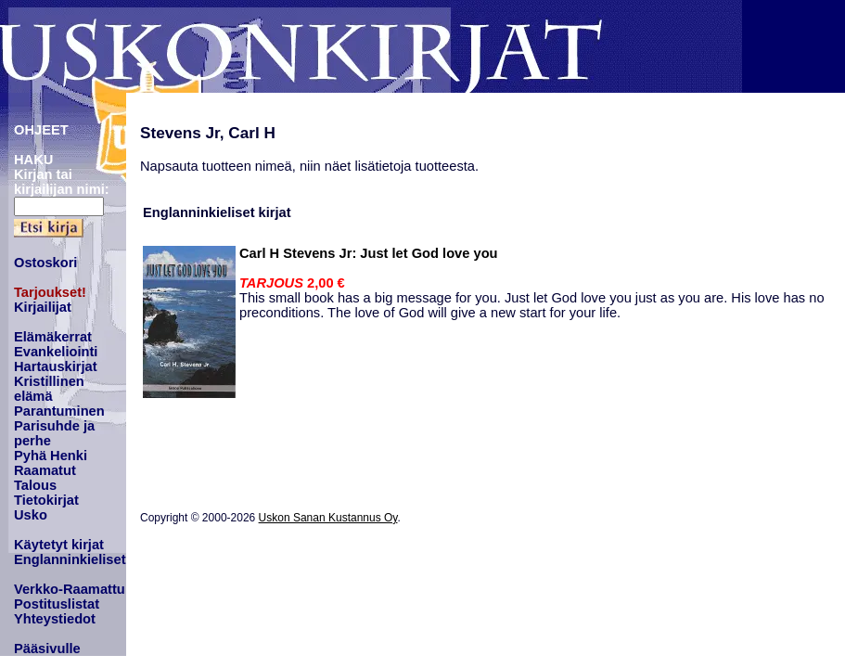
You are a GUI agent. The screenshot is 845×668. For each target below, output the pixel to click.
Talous (35, 485)
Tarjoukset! (50, 292)
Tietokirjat (46, 500)
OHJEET (41, 129)
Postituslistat (56, 604)
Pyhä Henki (50, 455)
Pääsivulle (47, 648)
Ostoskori (45, 262)
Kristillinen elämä (49, 389)
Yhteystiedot (55, 618)
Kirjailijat (42, 307)
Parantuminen (59, 411)
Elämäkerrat (53, 336)
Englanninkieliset (70, 559)
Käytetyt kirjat (59, 544)
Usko (30, 514)
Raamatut (45, 470)
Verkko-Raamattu (69, 589)
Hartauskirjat (55, 366)
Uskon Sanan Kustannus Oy (328, 517)
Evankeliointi (55, 351)
